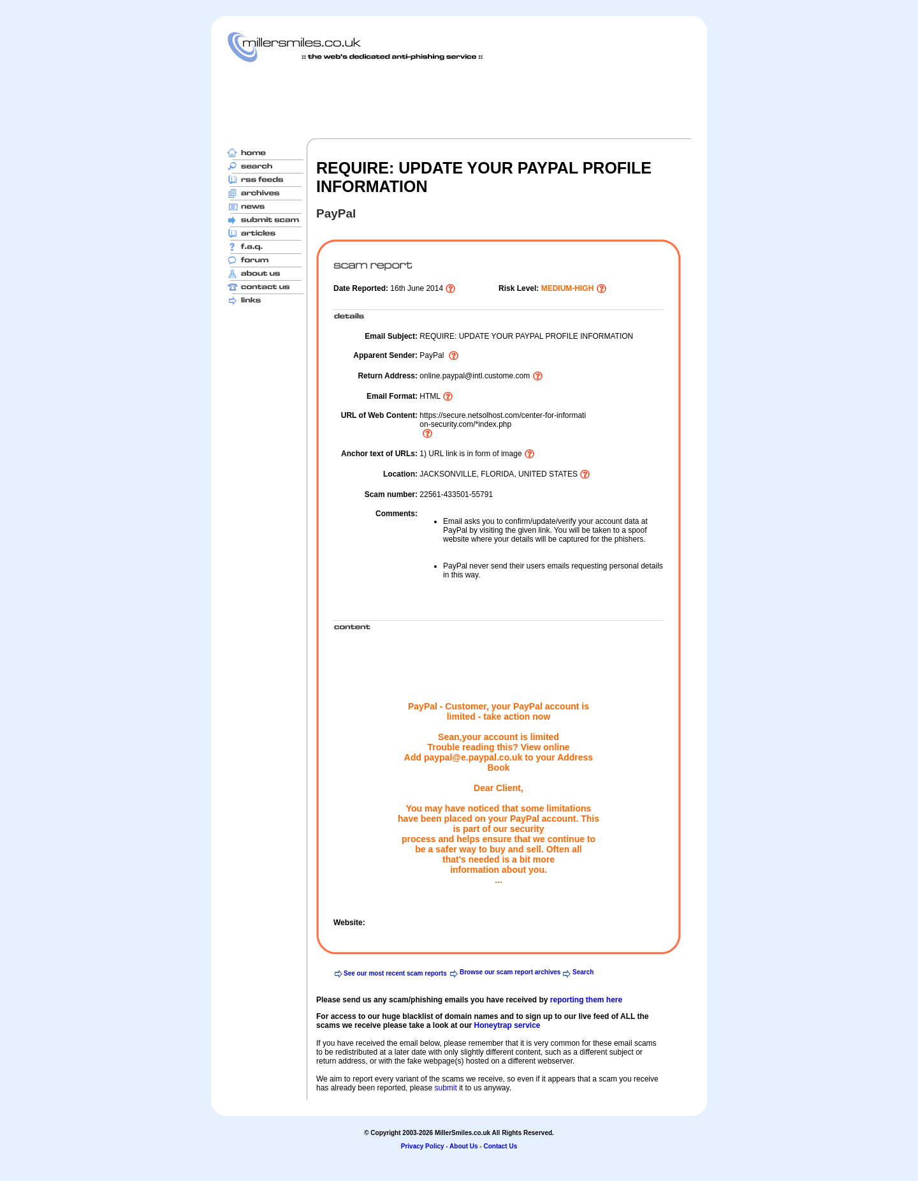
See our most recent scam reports (395, 973)
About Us (463, 1146)
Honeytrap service (507, 1025)
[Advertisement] (459, 100)
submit (445, 1087)
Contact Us (500, 1146)
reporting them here (586, 999)
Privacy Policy (422, 1146)
